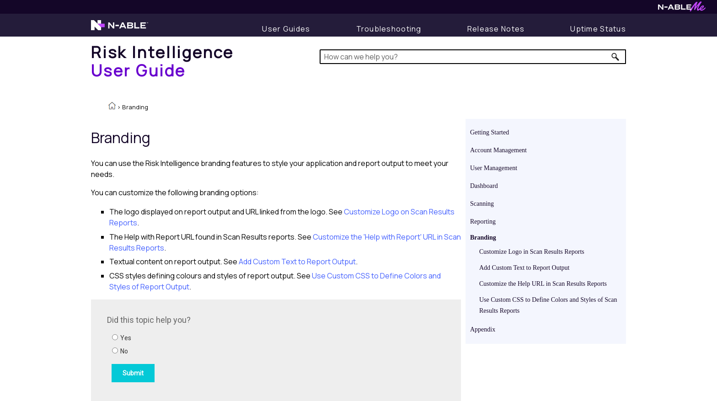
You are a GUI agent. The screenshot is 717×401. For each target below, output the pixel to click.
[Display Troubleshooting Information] (389, 29)
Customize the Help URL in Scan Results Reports (543, 283)
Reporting (483, 221)
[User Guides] (286, 29)
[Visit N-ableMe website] (682, 9)
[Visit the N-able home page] (119, 29)
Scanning (482, 203)
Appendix (482, 329)
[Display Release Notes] (496, 29)
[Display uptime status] (598, 29)
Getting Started (489, 132)
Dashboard (484, 185)
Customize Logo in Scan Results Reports (531, 251)
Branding (483, 237)
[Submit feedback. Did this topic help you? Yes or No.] (230, 349)
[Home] (162, 61)
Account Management (498, 150)
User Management (493, 168)
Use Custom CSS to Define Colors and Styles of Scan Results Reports (548, 305)
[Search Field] (473, 56)
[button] (615, 56)
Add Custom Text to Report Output (524, 267)
